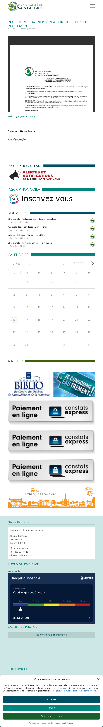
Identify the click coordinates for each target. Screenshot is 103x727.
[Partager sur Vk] (20, 139)
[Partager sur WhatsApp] (12, 139)
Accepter (51, 699)
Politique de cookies (37, 723)
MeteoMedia (14, 571)
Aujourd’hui (78, 262)
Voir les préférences (51, 716)
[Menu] (88, 6)
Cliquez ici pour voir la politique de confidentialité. (75, 690)
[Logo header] (43, 6)
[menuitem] (88, 6)
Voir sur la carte (51, 618)
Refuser (52, 707)
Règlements (30, 28)
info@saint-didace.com (20, 555)
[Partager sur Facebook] (8, 139)
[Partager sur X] (10, 139)
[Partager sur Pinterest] (14, 139)
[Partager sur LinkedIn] (16, 139)
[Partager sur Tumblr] (18, 139)
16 (14, 320)
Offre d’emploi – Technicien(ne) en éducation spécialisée (32, 219)
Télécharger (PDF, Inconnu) (21, 116)
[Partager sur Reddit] (22, 139)
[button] (98, 679)
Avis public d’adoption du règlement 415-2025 (28, 227)
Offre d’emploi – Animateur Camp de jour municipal (30, 243)
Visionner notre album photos (51, 634)
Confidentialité (54, 723)
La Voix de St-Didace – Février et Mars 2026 (26, 235)
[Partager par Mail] (25, 139)
